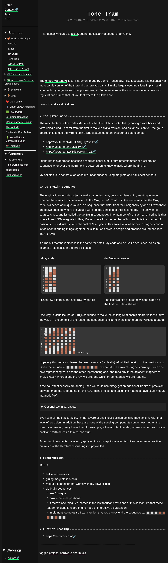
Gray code (101, 200)
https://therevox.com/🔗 (61, 536)
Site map (15, 33)
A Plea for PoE (16, 64)
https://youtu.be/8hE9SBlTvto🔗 (66, 147)
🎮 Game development (19, 74)
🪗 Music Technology (18, 38)
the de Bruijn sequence (92, 214)
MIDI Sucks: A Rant (18, 69)
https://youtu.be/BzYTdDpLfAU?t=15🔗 (71, 151)
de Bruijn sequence (18, 165)
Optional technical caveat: (60, 406)
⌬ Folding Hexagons (17, 117)
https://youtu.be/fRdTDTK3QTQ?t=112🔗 (72, 142)
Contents (15, 154)
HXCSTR (13, 54)
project (53, 553)
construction (12, 170)
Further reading (14, 175)
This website (12, 127)
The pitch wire (14, 160)
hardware (66, 553)
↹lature (12, 43)
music (82, 553)
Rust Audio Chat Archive (19, 132)
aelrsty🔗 (13, 557)
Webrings (14, 550)
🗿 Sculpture (14, 90)
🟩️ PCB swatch (14, 112)
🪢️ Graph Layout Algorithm (20, 107)
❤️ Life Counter (14, 102)
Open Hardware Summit (19, 122)
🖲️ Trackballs (13, 146)
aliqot (11, 49)
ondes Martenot (56, 80)
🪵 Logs (11, 96)
